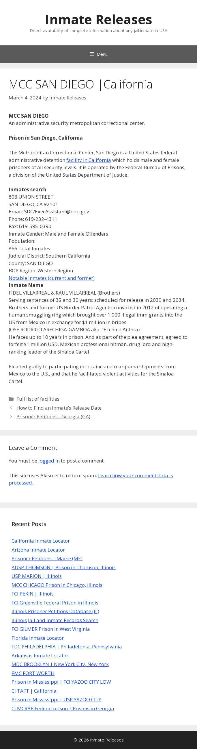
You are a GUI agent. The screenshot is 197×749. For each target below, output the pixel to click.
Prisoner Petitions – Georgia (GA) (53, 416)
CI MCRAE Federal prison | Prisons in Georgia (63, 708)
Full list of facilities (37, 398)
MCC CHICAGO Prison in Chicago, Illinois (57, 585)
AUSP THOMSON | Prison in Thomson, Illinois (64, 567)
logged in (49, 460)
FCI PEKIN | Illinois (33, 593)
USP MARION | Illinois (37, 576)
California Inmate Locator (41, 540)
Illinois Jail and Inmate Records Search (55, 620)
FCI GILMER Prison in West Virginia (51, 629)
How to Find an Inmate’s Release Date (59, 407)
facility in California (88, 160)
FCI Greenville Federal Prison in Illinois (55, 602)
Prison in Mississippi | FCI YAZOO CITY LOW (61, 681)
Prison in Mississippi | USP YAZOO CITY (56, 699)
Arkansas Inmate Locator (40, 655)
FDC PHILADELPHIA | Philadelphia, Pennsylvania (67, 646)
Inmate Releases (98, 19)
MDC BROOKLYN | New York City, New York (60, 664)
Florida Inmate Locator (38, 638)
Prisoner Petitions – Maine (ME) (47, 558)
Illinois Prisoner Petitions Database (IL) (55, 611)
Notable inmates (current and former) (52, 278)
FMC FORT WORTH (33, 673)
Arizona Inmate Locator (38, 549)
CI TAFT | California (34, 690)
